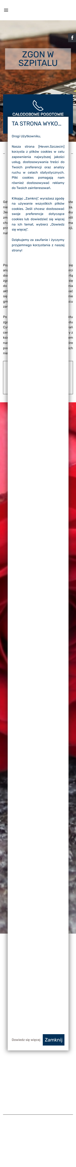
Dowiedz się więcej (26, 1040)
